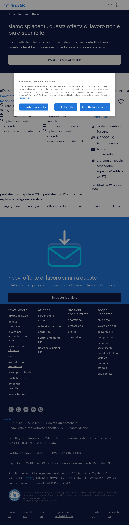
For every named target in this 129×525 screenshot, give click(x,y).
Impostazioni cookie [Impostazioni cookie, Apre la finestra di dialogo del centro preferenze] (34, 107)
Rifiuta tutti (66, 107)
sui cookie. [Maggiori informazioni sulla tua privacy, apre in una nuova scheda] (24, 98)
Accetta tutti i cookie (95, 107)
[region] (64, 94)
